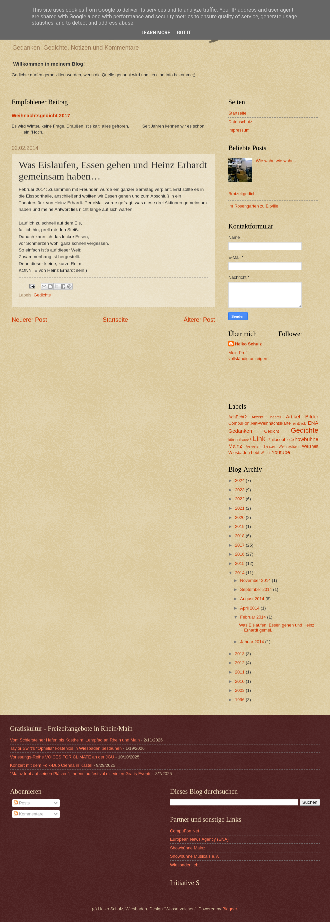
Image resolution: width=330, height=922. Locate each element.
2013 (240, 653)
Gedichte (42, 294)
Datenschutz (240, 121)
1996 (240, 699)
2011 (240, 672)
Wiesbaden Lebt (243, 452)
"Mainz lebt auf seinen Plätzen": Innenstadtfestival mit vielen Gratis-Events (80, 773)
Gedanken (240, 431)
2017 (240, 545)
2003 (240, 690)
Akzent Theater (266, 417)
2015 (240, 563)
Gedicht (271, 431)
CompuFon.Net (184, 830)
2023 (240, 489)
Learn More (155, 32)
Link (259, 438)
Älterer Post (199, 319)
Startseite (115, 319)
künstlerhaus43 (240, 440)
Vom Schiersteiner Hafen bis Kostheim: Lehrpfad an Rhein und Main (75, 739)
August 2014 (252, 598)
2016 (240, 554)
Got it (184, 32)
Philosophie (279, 439)
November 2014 (256, 580)
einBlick (299, 423)
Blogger (229, 908)
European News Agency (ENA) (199, 839)
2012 (240, 662)
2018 (240, 535)
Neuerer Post (29, 319)
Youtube (280, 452)
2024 (240, 480)
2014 (240, 572)
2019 (240, 526)
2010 (240, 681)
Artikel (293, 416)
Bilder (311, 416)
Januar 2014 (252, 641)
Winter (266, 453)
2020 (240, 517)
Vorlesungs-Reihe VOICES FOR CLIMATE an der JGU (62, 756)
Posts (22, 802)
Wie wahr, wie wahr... (276, 160)
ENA (313, 423)
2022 (240, 498)
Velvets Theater (260, 446)
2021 (240, 508)
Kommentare (28, 813)
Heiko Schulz (248, 343)
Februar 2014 (253, 617)
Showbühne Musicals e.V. (194, 856)
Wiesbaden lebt (185, 864)
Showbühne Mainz (187, 847)
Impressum (239, 130)
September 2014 (256, 589)
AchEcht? (237, 416)
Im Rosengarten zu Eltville (253, 206)
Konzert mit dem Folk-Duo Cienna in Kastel (51, 765)
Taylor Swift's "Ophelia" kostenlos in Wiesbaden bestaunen (66, 748)
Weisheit (310, 446)
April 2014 (250, 608)
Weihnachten (289, 446)
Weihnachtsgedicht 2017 (41, 115)
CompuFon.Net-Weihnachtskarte (259, 423)
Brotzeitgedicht (242, 193)
